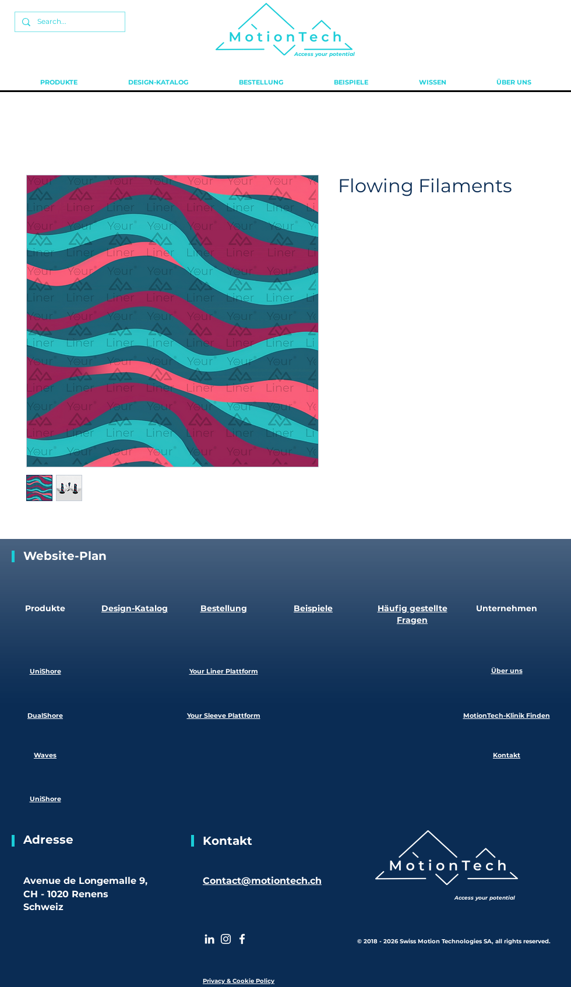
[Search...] (68, 21)
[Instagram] (225, 939)
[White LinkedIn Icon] (209, 939)
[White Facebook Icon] (242, 939)
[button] (59, 82)
